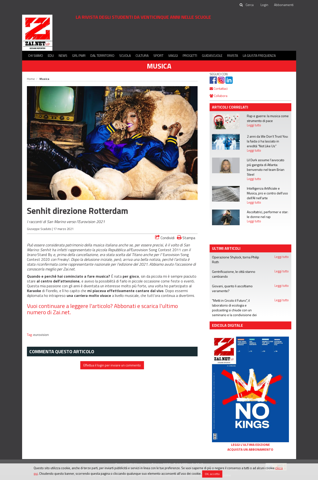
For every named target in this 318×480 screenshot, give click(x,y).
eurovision (41, 334)
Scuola (125, 55)
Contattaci (219, 88)
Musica (159, 65)
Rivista (232, 55)
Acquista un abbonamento (250, 449)
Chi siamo (35, 55)
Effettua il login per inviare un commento (112, 365)
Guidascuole (212, 55)
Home (31, 79)
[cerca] (250, 5)
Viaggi (173, 55)
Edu (51, 55)
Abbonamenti (283, 4)
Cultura (142, 55)
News (63, 55)
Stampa (186, 237)
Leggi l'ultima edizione (250, 444)
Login (264, 4)
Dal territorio (102, 55)
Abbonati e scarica (136, 305)
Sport (158, 55)
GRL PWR (79, 55)
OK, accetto (212, 474)
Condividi (165, 238)
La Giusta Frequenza (259, 55)
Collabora (218, 95)
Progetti (190, 55)
